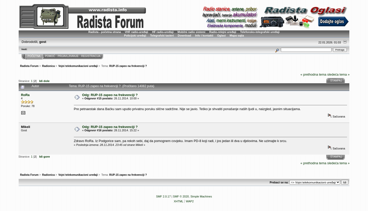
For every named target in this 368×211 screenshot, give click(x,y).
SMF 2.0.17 (163, 196)
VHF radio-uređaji (136, 31)
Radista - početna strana (104, 31)
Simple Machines (201, 196)
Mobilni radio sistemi (191, 31)
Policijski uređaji (135, 35)
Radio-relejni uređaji (222, 31)
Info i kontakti (204, 35)
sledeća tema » (338, 74)
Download (184, 35)
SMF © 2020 (181, 196)
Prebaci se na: (279, 182)
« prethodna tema (313, 74)
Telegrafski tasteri (162, 35)
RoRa (25, 95)
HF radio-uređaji (163, 31)
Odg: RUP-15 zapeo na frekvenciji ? (109, 95)
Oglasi (221, 35)
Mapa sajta (237, 35)
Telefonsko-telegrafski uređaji (260, 31)
